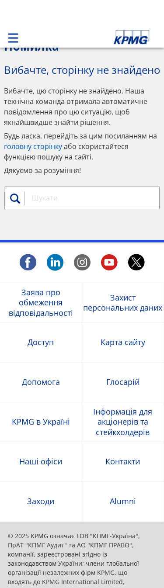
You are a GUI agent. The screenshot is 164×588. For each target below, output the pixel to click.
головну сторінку (33, 146)
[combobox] (90, 198)
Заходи (40, 501)
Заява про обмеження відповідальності (41, 302)
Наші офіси (40, 462)
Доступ (41, 342)
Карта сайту (123, 342)
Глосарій (123, 382)
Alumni (123, 501)
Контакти (122, 462)
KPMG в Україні (41, 422)
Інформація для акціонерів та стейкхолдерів (122, 422)
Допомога (41, 382)
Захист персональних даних (122, 302)
